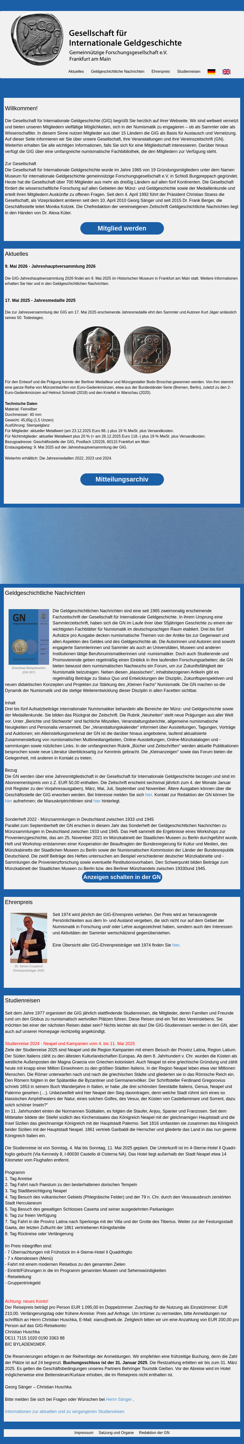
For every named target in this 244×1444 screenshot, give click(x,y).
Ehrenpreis (161, 71)
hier (148, 794)
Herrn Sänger (119, 1399)
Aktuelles (76, 71)
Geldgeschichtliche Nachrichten (117, 71)
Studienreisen (188, 71)
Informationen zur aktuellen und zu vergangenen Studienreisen (64, 1411)
